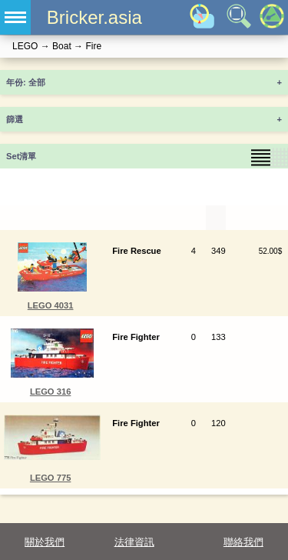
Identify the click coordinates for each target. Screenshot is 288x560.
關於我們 (45, 542)
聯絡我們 (243, 542)
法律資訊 (134, 542)
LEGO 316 (50, 391)
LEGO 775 (50, 477)
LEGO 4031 (51, 305)
